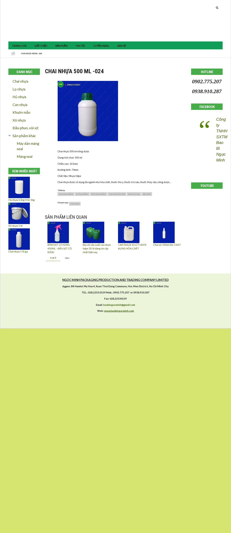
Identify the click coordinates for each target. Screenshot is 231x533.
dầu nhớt (147, 194)
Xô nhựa (19, 120)
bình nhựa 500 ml (98, 194)
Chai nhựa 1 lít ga (18, 251)
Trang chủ (19, 45)
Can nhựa (20, 104)
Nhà (13, 53)
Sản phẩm (61, 45)
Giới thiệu (40, 45)
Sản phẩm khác (24, 136)
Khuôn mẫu (21, 112)
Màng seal (25, 156)
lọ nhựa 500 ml (82, 194)
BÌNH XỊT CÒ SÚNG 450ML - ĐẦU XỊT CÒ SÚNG (59, 248)
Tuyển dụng (101, 45)
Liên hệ (121, 45)
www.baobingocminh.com (119, 310)
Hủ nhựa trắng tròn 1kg (21, 199)
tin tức (80, 45)
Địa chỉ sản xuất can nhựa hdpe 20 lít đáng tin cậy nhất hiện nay (97, 248)
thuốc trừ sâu (134, 194)
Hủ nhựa (19, 97)
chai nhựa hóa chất (117, 194)
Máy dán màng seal (28, 146)
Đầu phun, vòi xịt (25, 128)
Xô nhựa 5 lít (15, 225)
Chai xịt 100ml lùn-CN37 (167, 244)
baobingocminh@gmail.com (119, 304)
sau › (67, 257)
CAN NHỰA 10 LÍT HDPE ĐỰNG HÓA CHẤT (132, 246)
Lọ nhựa (19, 89)
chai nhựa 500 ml (66, 194)
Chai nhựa (20, 81)
